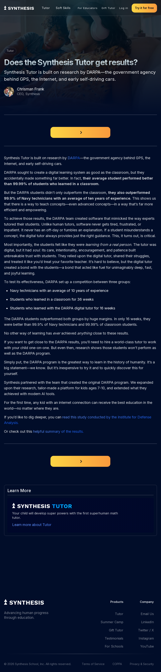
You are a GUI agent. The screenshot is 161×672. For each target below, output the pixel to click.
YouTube (147, 646)
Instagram (146, 638)
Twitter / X (146, 630)
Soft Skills (63, 8)
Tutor (46, 8)
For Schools (114, 646)
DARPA (74, 158)
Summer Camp (112, 622)
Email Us (147, 614)
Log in (123, 8)
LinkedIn (147, 622)
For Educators (88, 8)
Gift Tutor (108, 8)
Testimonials (114, 638)
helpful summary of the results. (58, 431)
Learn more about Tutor (31, 525)
